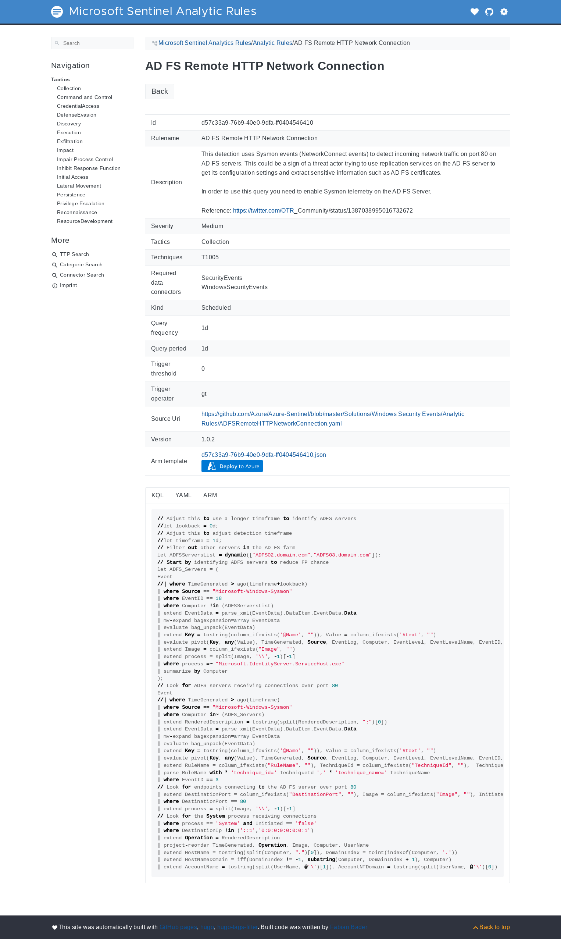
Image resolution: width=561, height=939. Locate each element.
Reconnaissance (77, 212)
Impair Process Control (85, 159)
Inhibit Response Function (89, 168)
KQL (157, 495)
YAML (183, 495)
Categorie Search (81, 264)
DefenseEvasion (77, 115)
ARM (210, 495)
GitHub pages (178, 927)
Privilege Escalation (81, 203)
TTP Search (74, 254)
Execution (69, 132)
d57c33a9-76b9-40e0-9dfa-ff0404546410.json (263, 455)
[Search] (92, 43)
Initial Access (73, 177)
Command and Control (84, 97)
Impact (65, 150)
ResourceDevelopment (84, 221)
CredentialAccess (78, 106)
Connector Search (82, 275)
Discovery (69, 124)
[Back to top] (491, 927)
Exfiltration (70, 141)
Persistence (71, 195)
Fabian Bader (348, 927)
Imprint (68, 285)
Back (159, 91)
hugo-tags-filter (237, 927)
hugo (207, 927)
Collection (69, 88)
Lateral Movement (79, 186)
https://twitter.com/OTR (263, 210)
